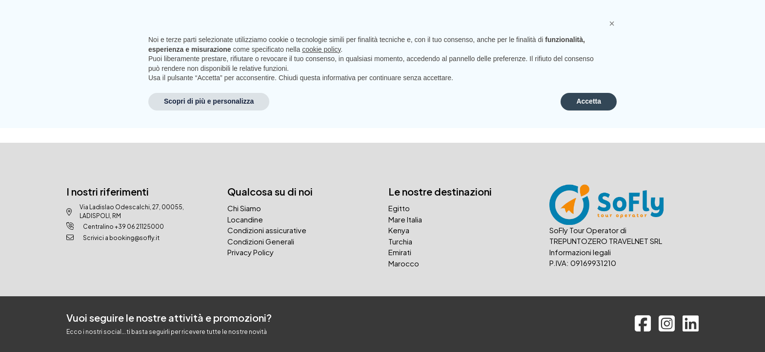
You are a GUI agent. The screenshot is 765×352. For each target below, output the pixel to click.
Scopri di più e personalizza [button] (209, 101)
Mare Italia (405, 219)
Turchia (400, 241)
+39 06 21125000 (139, 226)
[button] (612, 23)
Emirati (399, 252)
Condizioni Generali (260, 241)
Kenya (398, 230)
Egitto (399, 208)
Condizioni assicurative (266, 230)
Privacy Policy (250, 252)
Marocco (403, 263)
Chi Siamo (244, 208)
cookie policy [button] (321, 49)
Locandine (245, 219)
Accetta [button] (588, 101)
